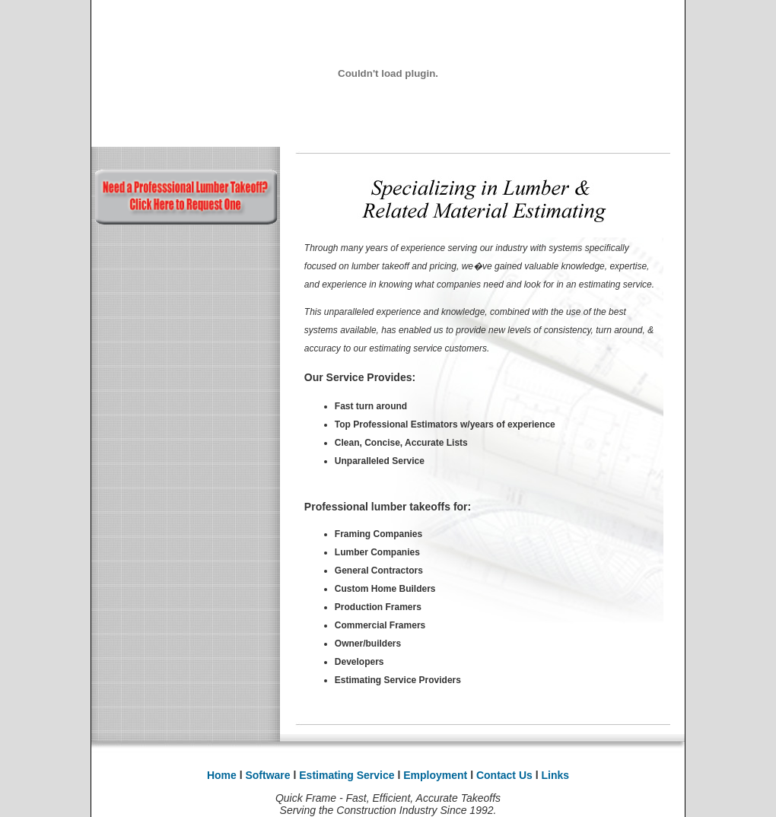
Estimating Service (346, 775)
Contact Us (506, 775)
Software (267, 775)
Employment (436, 775)
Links (556, 775)
